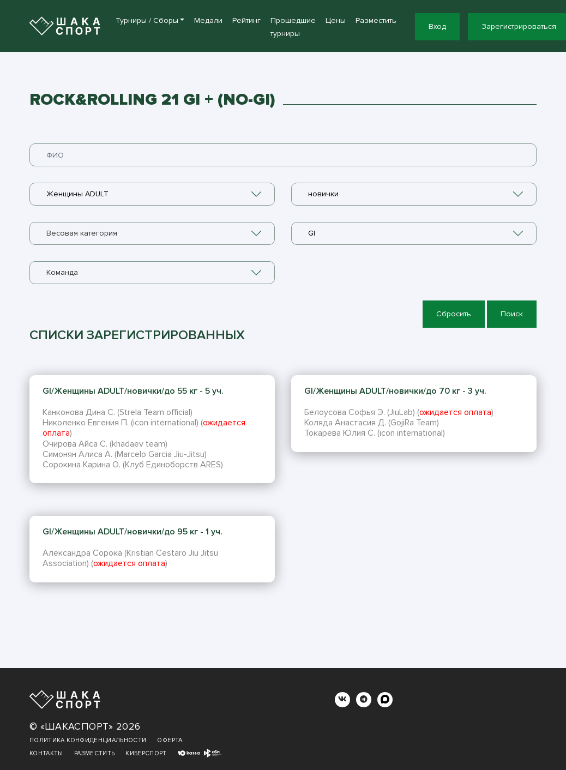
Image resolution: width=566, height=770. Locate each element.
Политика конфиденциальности (87, 740)
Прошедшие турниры (293, 27)
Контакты (46, 753)
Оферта (169, 740)
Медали (208, 20)
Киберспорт (146, 753)
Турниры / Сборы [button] (147, 20)
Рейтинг (246, 20)
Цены (336, 20)
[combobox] (152, 194)
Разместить (376, 20)
